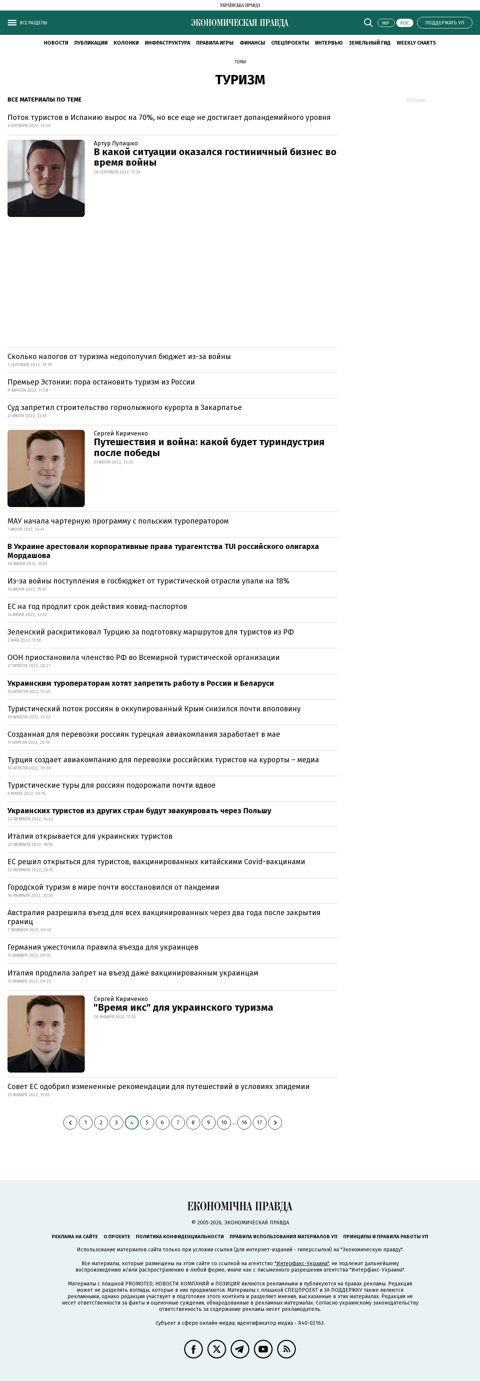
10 (224, 1122)
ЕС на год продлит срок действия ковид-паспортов (97, 606)
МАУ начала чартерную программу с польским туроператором (118, 520)
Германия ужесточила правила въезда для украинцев (103, 947)
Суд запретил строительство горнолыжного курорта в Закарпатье (125, 407)
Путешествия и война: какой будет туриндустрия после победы (209, 447)
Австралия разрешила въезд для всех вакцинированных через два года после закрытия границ (164, 917)
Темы (240, 61)
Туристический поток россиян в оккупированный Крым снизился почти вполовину (154, 708)
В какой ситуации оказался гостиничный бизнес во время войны (215, 157)
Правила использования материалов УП (284, 1236)
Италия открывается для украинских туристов (90, 836)
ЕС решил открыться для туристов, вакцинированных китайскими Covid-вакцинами (156, 861)
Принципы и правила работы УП (385, 1236)
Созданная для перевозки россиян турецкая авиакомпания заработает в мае (144, 734)
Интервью (329, 43)
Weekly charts (416, 43)
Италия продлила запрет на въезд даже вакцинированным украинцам (133, 972)
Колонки (126, 43)
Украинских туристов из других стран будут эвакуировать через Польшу (139, 810)
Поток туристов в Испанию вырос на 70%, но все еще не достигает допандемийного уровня (169, 117)
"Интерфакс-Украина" (301, 1263)
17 (259, 1122)
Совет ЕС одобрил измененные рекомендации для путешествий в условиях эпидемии (159, 1086)
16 (244, 1122)
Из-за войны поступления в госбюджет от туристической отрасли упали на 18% (149, 580)
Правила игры (215, 43)
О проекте (117, 1236)
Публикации (91, 43)
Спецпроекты (290, 43)
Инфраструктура (167, 43)
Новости (56, 43)
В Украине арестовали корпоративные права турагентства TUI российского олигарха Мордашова (163, 551)
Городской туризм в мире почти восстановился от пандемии (113, 887)
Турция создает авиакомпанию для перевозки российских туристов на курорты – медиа (163, 759)
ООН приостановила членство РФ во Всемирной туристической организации (144, 657)
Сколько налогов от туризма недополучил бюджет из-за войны (119, 356)
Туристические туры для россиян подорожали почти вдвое (112, 785)
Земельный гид (370, 43)
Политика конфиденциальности (180, 1236)
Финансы (252, 43)
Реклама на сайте (75, 1236)
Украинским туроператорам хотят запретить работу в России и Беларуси (141, 683)
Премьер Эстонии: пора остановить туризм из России (101, 381)
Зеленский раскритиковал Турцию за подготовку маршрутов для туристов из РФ (151, 631)
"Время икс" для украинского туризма (183, 1007)
